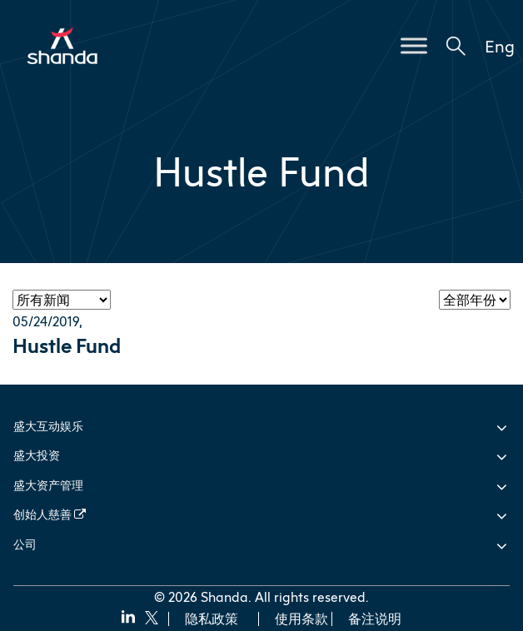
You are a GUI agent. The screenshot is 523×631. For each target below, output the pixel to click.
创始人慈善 (49, 514)
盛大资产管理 (48, 485)
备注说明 (374, 618)
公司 (25, 544)
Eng (500, 46)
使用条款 (301, 618)
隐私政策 (211, 618)
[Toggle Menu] (414, 45)
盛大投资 (36, 455)
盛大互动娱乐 (48, 426)
